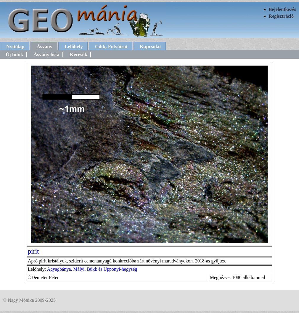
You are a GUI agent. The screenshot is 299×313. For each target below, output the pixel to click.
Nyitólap (15, 46)
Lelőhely (74, 46)
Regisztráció (281, 16)
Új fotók (14, 54)
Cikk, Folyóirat (111, 46)
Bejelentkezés (282, 9)
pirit (33, 251)
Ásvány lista (46, 54)
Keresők (78, 54)
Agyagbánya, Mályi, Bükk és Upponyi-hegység (92, 269)
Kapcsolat (150, 46)
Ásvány (44, 46)
